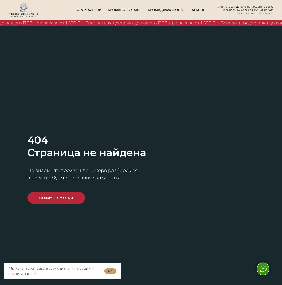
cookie (54, 268)
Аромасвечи (89, 10)
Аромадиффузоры (165, 10)
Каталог (197, 10)
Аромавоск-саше (125, 10)
